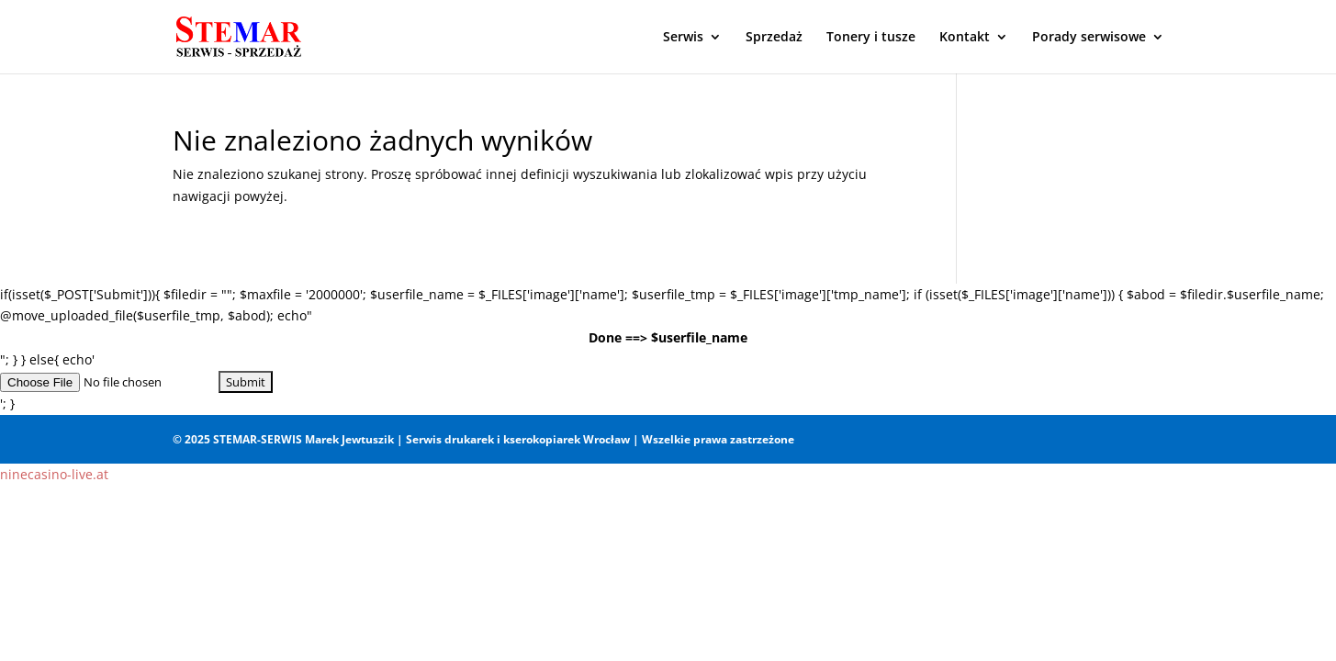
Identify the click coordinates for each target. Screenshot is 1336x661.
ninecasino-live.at (54, 474)
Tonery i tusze (870, 37)
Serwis (683, 37)
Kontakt (964, 37)
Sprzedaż (774, 37)
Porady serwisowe (1089, 37)
